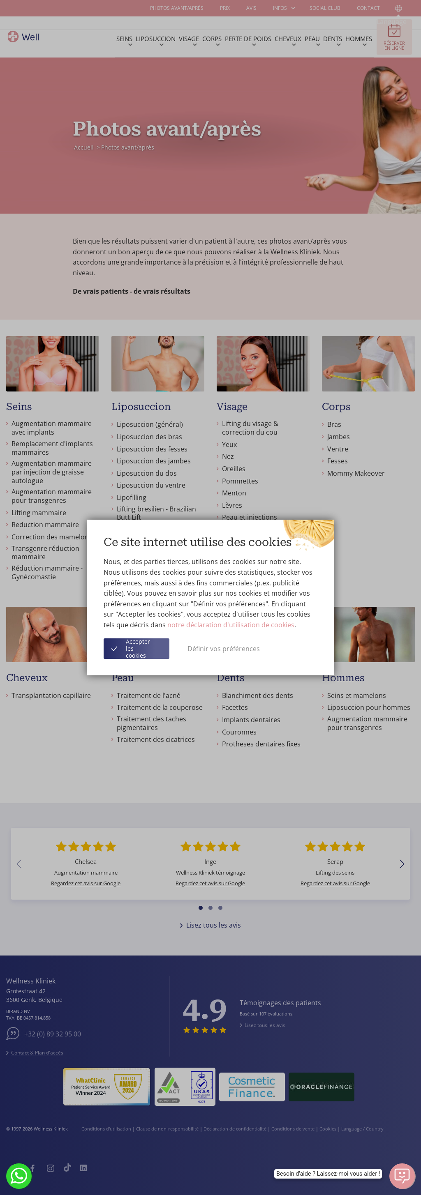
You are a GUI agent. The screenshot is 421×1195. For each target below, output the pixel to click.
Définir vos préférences (223, 648)
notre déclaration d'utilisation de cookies (230, 624)
